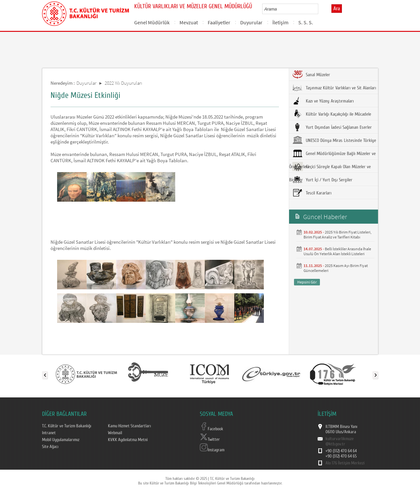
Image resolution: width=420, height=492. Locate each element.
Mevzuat (188, 22)
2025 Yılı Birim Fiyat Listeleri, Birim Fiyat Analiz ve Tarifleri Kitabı (337, 234)
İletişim (280, 22)
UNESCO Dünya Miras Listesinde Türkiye (334, 140)
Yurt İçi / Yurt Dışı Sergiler (322, 179)
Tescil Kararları (311, 192)
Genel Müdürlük (152, 22)
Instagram (212, 450)
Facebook (211, 429)
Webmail (115, 433)
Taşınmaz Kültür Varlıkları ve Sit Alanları (334, 87)
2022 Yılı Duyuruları (123, 83)
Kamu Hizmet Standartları (129, 426)
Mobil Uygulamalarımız (60, 439)
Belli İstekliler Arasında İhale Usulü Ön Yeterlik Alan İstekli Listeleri (337, 251)
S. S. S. (305, 22)
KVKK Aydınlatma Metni (128, 439)
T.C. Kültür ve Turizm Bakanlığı (66, 426)
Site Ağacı (50, 446)
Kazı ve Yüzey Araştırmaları (323, 100)
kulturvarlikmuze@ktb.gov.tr (340, 441)
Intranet (49, 433)
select (320, 8)
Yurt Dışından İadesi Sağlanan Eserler (332, 127)
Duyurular (251, 22)
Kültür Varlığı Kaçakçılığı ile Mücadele (331, 114)
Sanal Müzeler (311, 74)
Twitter (210, 439)
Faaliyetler (219, 22)
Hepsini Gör (307, 282)
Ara (336, 8)
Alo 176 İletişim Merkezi (345, 463)
